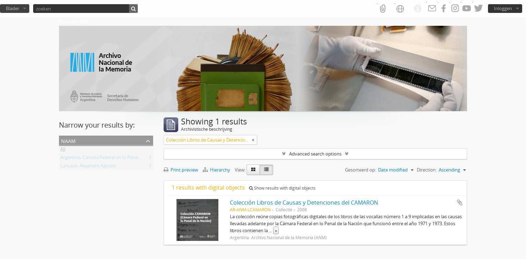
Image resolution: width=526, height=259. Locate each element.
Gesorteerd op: (360, 170)
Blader (12, 8)
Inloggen (503, 8)
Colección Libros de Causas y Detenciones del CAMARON (304, 202)
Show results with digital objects (282, 188)
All (62, 150)
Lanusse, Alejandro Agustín (88, 167)
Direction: (427, 170)
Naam (68, 140)
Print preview (181, 170)
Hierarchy (217, 170)
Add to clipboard (459, 202)
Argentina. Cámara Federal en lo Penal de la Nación (112, 158)
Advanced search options (315, 154)
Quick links (417, 8)
